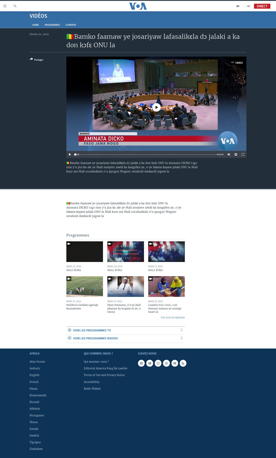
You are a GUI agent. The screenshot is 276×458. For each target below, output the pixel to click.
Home (35, 25)
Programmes (52, 25)
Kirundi (34, 402)
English (34, 375)
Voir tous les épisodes (173, 317)
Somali (34, 428)
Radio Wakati (92, 388)
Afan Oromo (37, 361)
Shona (34, 422)
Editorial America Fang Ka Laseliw (105, 368)
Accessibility (91, 381)
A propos (70, 25)
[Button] (36, 60)
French (34, 381)
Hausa (33, 388)
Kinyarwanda (38, 395)
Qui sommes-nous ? (96, 361)
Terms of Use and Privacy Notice (104, 375)
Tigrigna (35, 442)
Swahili (34, 435)
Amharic (35, 368)
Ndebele (35, 408)
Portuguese (37, 415)
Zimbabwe (36, 449)
